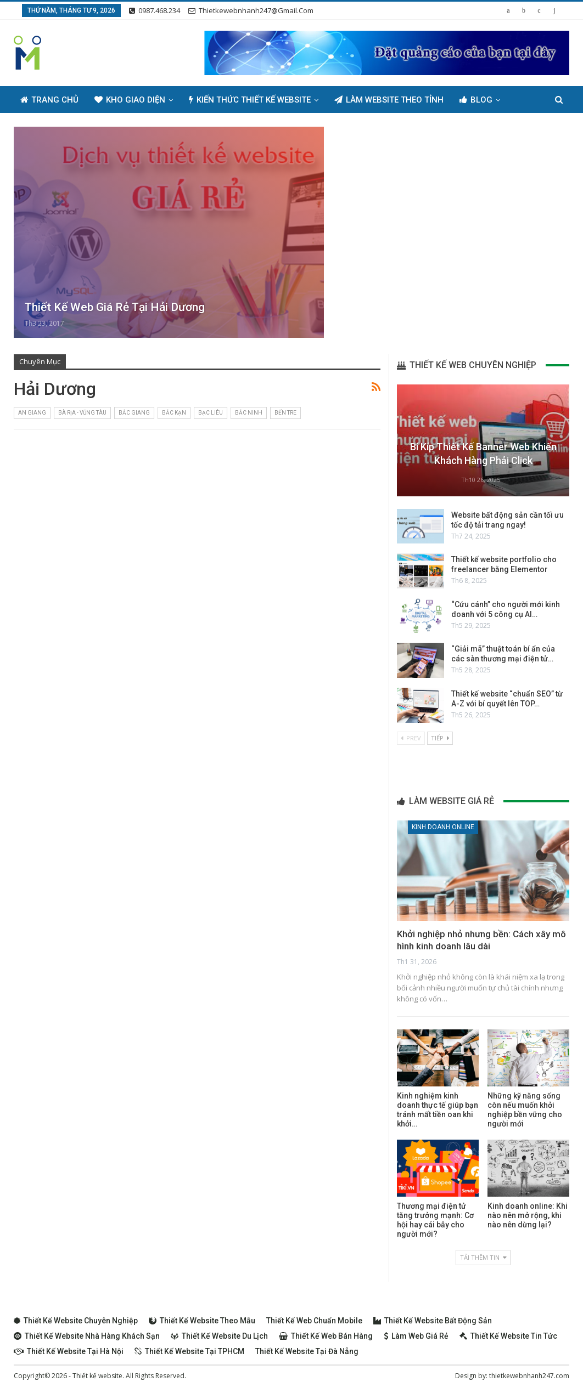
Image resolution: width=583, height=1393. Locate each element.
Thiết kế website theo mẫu (202, 1320)
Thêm (470, 100)
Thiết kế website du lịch (219, 1336)
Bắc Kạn (174, 413)
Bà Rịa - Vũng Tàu (82, 413)
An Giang (32, 413)
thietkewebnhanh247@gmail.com (250, 10)
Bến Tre (285, 413)
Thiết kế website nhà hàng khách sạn (87, 1336)
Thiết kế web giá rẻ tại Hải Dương (115, 307)
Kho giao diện (129, 100)
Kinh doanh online (443, 827)
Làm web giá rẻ (416, 1336)
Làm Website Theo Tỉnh (389, 100)
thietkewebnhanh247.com (529, 1375)
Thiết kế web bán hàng (326, 1336)
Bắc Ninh (248, 413)
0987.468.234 (154, 10)
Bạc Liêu (210, 413)
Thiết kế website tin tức (508, 1336)
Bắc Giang (134, 413)
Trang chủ (49, 100)
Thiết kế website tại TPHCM (189, 1351)
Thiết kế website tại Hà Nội (69, 1351)
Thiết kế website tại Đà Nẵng (306, 1351)
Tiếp (440, 738)
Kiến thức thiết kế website (250, 100)
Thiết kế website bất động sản (432, 1320)
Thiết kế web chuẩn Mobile (314, 1320)
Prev (411, 738)
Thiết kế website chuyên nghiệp (76, 1320)
